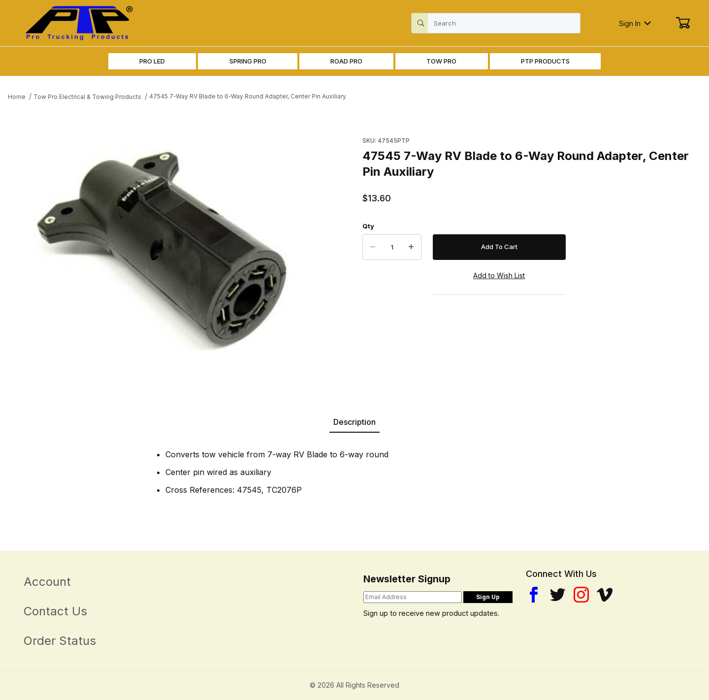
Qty (368, 226)
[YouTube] (604, 594)
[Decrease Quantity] (373, 247)
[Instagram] (581, 594)
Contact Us (55, 611)
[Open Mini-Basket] (682, 23)
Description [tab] (354, 422)
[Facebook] (533, 594)
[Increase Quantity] (411, 247)
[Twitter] (557, 594)
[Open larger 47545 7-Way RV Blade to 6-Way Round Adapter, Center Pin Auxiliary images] (159, 249)
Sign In (635, 23)
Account (47, 581)
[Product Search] (504, 23)
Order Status (60, 641)
